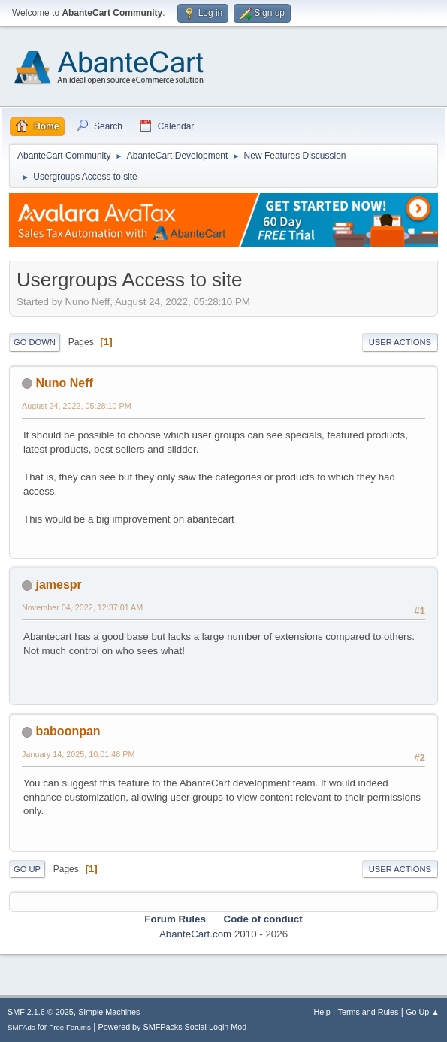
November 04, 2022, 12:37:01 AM (82, 607)
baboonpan (67, 731)
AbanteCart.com (195, 934)
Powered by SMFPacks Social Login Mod (172, 1026)
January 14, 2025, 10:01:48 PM (78, 754)
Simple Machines (109, 1011)
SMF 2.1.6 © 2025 (41, 1011)
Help (322, 1011)
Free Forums (70, 1027)
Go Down (35, 342)
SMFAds (21, 1027)
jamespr (58, 584)
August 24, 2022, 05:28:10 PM (76, 405)
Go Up (27, 869)
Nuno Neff (63, 383)
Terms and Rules (368, 1011)
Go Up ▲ (422, 1011)
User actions (400, 342)
